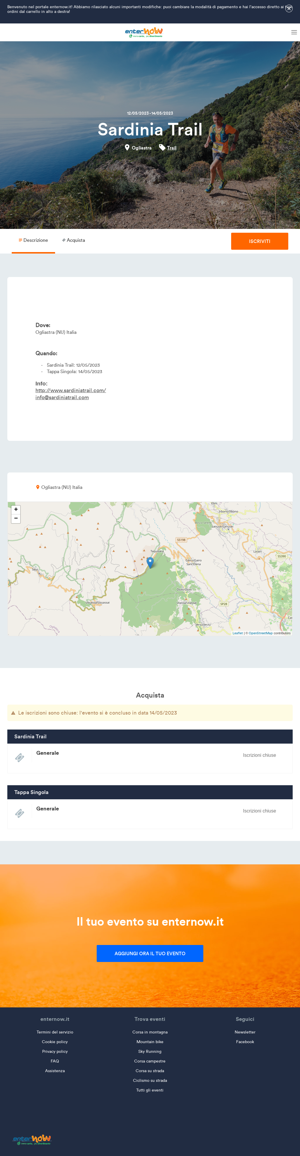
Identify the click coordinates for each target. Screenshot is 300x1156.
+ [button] (16, 510)
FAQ (55, 1061)
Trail (171, 148)
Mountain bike (150, 1041)
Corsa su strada (150, 1070)
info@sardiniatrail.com (62, 397)
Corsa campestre (150, 1061)
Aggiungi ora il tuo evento (150, 953)
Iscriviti (259, 241)
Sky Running (149, 1051)
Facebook (245, 1041)
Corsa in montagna (150, 1032)
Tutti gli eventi (149, 1090)
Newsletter (245, 1032)
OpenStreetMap (261, 633)
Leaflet (238, 633)
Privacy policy (55, 1051)
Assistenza (55, 1070)
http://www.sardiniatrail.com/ (70, 390)
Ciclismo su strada (150, 1080)
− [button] (16, 518)
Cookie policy (55, 1041)
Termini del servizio (55, 1032)
